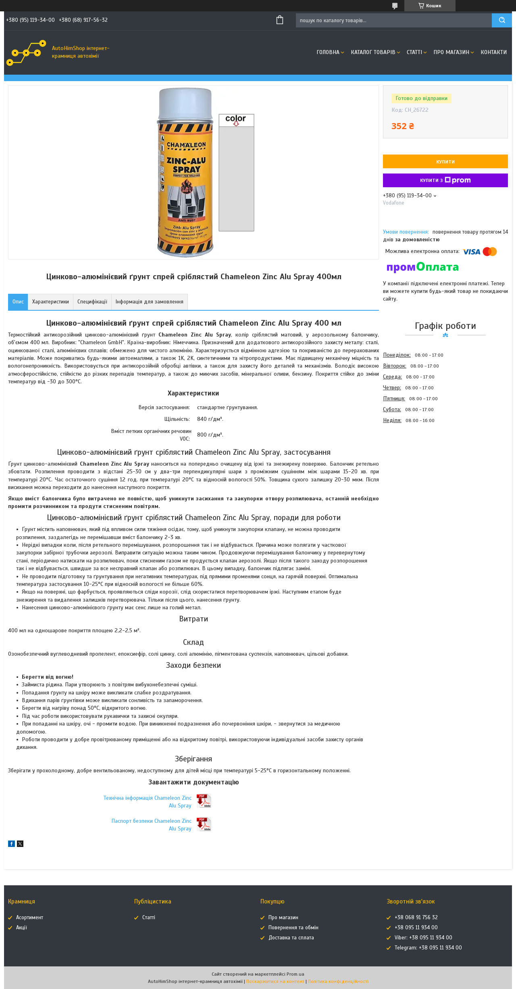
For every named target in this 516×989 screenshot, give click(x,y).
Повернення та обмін (293, 927)
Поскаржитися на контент (275, 981)
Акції (21, 927)
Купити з (445, 180)
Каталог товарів (373, 52)
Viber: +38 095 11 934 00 (423, 938)
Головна (327, 52)
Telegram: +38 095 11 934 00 (428, 948)
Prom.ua (295, 974)
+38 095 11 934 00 (416, 927)
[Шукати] (502, 20)
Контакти (494, 52)
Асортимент (29, 917)
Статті (414, 52)
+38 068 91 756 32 (416, 917)
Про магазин (451, 52)
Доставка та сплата (291, 938)
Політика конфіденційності (338, 981)
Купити (445, 162)
